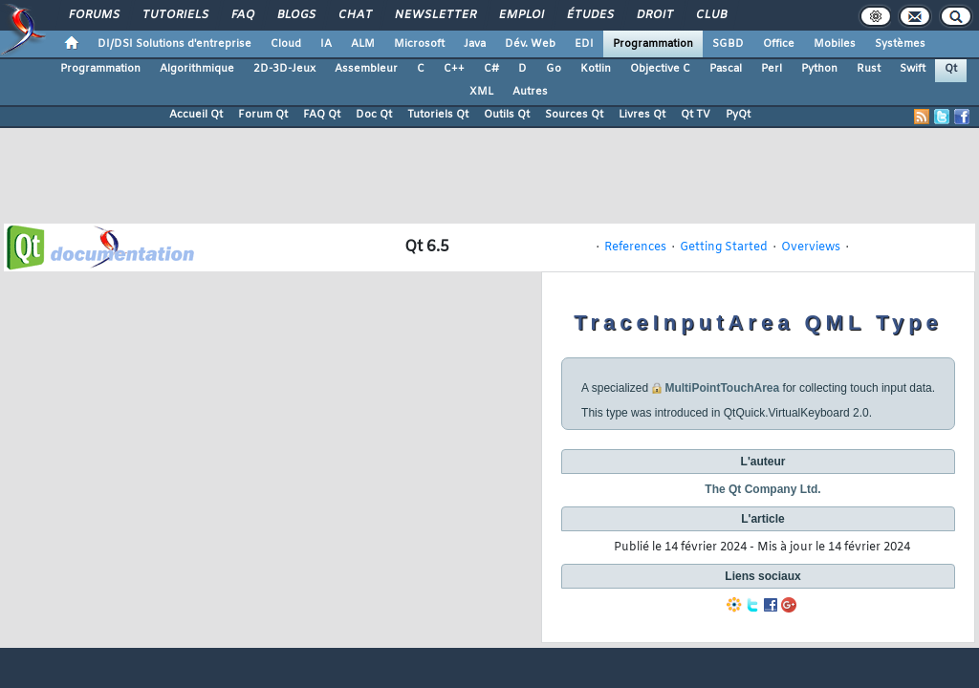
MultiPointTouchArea (721, 388)
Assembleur (366, 68)
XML (481, 91)
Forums (93, 15)
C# (491, 68)
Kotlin (595, 68)
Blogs (295, 15)
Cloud (286, 44)
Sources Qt (574, 114)
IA (326, 44)
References (635, 247)
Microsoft (419, 44)
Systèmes (900, 44)
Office (778, 44)
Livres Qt (642, 114)
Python (819, 68)
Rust (869, 68)
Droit (654, 15)
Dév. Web (530, 44)
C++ (454, 68)
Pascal (725, 68)
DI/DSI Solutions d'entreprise (174, 44)
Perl (771, 68)
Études (589, 15)
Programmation (653, 44)
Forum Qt (263, 114)
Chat (354, 15)
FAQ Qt (321, 114)
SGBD (728, 44)
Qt (951, 68)
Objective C (660, 68)
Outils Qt (507, 114)
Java (475, 44)
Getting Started (724, 247)
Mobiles (835, 44)
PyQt (738, 114)
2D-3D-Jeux (284, 68)
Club (710, 15)
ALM (363, 44)
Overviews (810, 247)
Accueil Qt (196, 114)
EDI (584, 44)
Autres (530, 91)
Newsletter (434, 15)
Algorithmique (197, 68)
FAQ (241, 15)
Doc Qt (374, 114)
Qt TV (695, 114)
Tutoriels (174, 15)
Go (553, 68)
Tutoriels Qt (437, 114)
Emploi (520, 15)
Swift (912, 68)
